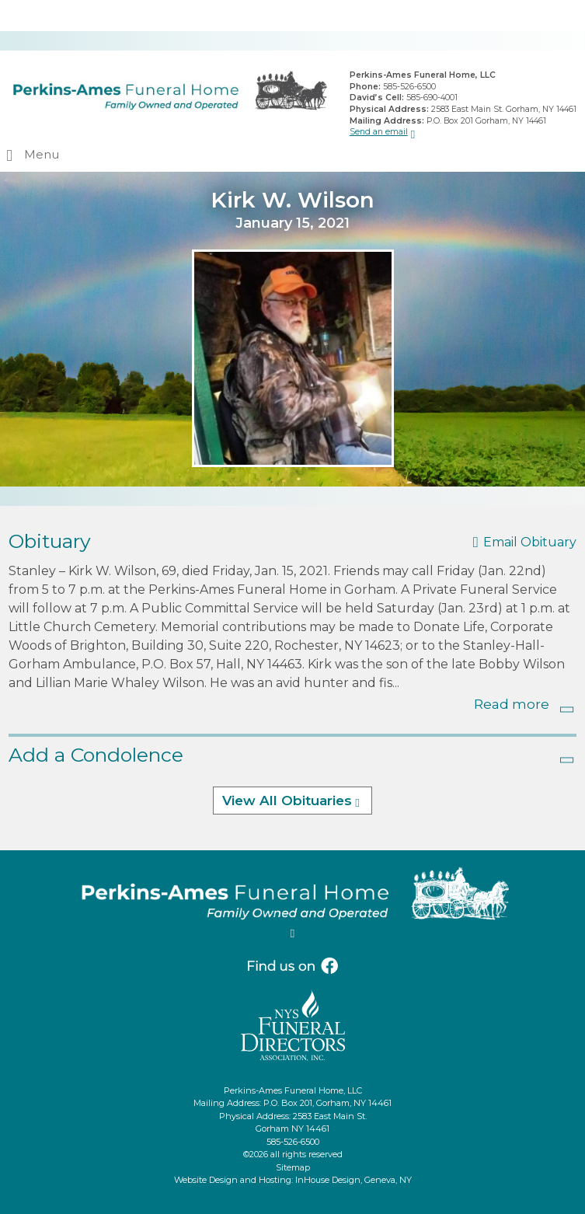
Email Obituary (529, 542)
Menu (41, 154)
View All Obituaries (287, 800)
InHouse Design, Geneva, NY (353, 1179)
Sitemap (293, 1167)
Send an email (379, 132)
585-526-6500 (409, 87)
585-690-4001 (432, 97)
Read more (511, 704)
